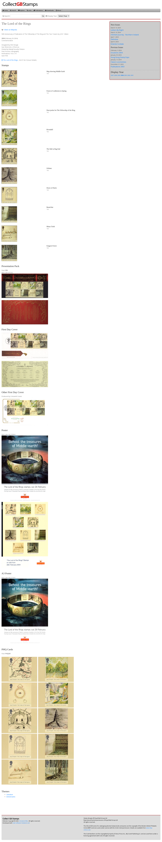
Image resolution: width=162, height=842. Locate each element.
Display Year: (51, 16)
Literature (9, 795)
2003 (125, 75)
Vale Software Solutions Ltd (21, 823)
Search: (6, 16)
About (58, 10)
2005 (118, 75)
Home (5, 10)
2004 (122, 75)
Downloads (49, 10)
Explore (21, 10)
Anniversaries (10, 797)
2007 (112, 75)
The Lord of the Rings (10, 60)
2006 (115, 75)
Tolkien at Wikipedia (10, 30)
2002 (128, 75)
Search (13, 10)
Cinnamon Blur (23, 821)
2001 (132, 75)
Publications (38, 10)
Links (29, 10)
